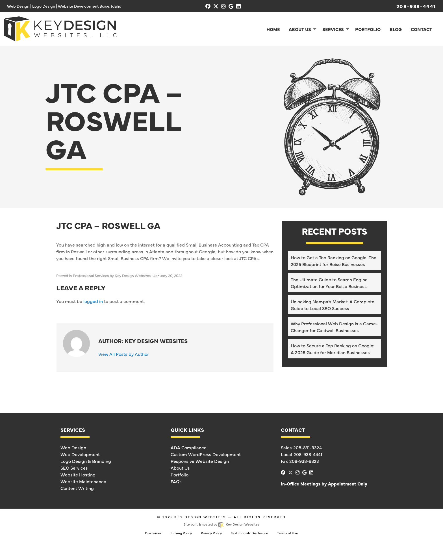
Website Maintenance (83, 481)
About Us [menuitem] (300, 29)
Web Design (73, 447)
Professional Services (91, 275)
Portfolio (179, 474)
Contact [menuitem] (421, 29)
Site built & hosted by (221, 524)
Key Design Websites (200, 517)
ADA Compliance (189, 447)
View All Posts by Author (123, 354)
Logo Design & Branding (85, 461)
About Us (180, 468)
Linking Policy (181, 533)
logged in (93, 301)
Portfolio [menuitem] (368, 29)
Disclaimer (153, 533)
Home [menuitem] (273, 29)
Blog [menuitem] (396, 29)
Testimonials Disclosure (249, 533)
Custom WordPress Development (206, 454)
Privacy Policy (211, 533)
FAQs (176, 481)
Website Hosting (77, 474)
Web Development (80, 454)
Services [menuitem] (333, 29)
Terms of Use (287, 533)
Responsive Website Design (200, 461)
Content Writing (77, 488)
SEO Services (74, 468)
